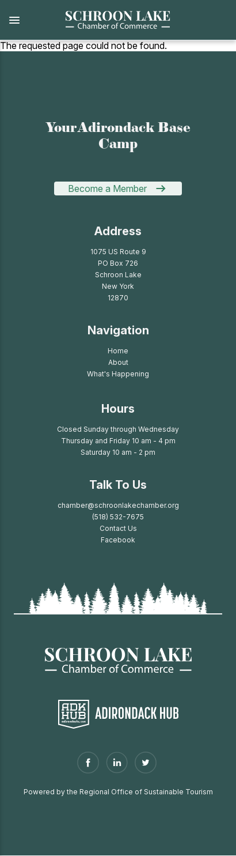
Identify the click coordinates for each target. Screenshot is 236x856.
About (118, 362)
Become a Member (107, 188)
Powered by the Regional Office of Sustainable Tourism (118, 791)
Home (118, 350)
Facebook (118, 540)
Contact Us (118, 528)
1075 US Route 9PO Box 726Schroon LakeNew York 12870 (118, 274)
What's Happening (118, 373)
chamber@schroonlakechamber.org (118, 505)
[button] (25, 20)
